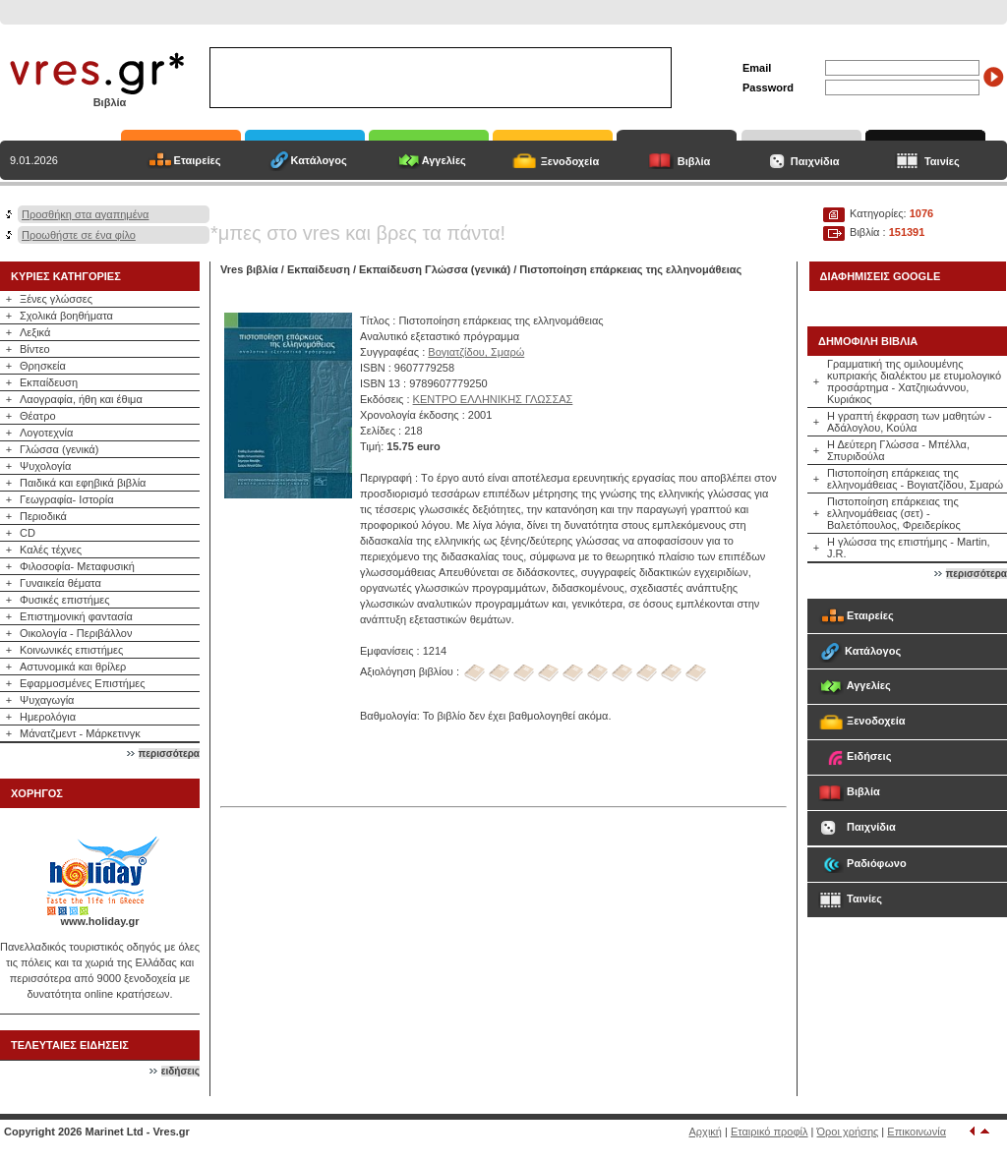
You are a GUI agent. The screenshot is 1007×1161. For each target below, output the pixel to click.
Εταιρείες (197, 160)
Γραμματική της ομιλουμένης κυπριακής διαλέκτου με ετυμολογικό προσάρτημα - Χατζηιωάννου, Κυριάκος (914, 381)
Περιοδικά (43, 516)
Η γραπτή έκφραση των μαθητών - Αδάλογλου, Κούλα (909, 422)
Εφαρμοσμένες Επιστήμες (83, 683)
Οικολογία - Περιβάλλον (76, 633)
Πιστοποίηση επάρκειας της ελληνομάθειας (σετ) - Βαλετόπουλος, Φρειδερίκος (894, 513)
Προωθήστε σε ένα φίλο (79, 235)
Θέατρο (38, 416)
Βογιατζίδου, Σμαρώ (476, 352)
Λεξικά (35, 332)
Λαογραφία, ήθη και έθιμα (81, 399)
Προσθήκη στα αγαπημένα (85, 214)
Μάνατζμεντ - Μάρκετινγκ (80, 733)
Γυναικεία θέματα (60, 583)
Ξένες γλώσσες (56, 299)
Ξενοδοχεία (570, 161)
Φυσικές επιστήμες (65, 600)
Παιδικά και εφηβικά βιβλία (83, 483)
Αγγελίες (444, 160)
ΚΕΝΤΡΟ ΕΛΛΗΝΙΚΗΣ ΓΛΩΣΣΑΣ (493, 399)
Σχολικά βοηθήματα (66, 315)
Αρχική (705, 1131)
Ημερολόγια (48, 717)
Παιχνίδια (815, 161)
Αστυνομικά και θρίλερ (73, 666)
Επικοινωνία (916, 1131)
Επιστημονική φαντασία (76, 616)
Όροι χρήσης (848, 1131)
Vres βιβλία (249, 269)
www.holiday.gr (99, 921)
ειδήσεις (180, 1071)
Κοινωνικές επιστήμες (71, 650)
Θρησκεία (43, 366)
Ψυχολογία (45, 466)
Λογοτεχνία (46, 432)
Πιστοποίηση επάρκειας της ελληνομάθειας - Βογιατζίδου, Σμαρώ (915, 479)
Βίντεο (35, 349)
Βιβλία (694, 161)
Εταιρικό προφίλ (769, 1131)
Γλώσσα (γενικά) (59, 449)
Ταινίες (942, 161)
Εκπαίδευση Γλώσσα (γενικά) (434, 269)
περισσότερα (169, 753)
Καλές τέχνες (51, 549)
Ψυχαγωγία (47, 700)
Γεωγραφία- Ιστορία (67, 499)
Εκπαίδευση (49, 382)
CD (27, 533)
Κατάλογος (319, 160)
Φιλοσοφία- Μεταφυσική (77, 566)
